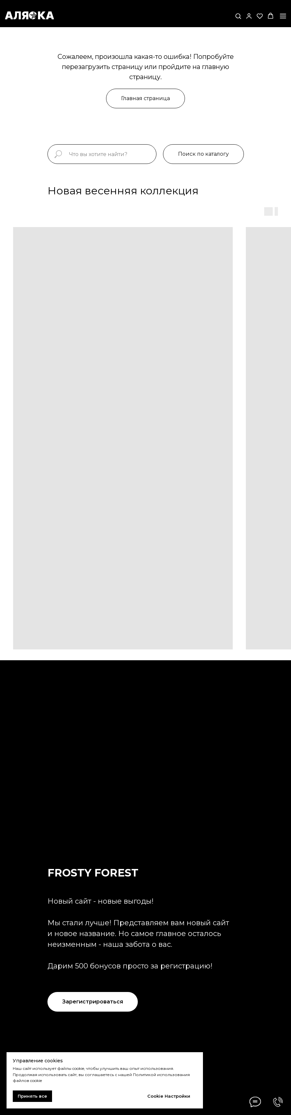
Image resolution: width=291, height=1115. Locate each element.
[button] (238, 16)
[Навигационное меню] (283, 16)
